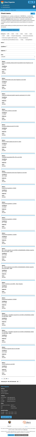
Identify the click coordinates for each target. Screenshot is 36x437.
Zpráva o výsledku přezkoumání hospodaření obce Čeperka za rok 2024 (17, 63)
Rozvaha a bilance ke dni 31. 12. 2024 (10, 126)
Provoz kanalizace (24, 37)
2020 (13, 33)
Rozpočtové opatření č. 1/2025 (9, 188)
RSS (33, 13)
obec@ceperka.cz (11, 401)
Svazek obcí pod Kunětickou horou (10, 39)
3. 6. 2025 (4, 207)
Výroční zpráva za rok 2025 (8, 364)
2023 (26, 33)
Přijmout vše (11, 435)
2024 (31, 33)
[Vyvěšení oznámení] (18, 49)
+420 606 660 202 (11, 399)
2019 (8, 33)
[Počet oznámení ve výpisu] (18, 381)
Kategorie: (3, 33)
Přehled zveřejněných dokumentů (10, 30)
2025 (3, 35)
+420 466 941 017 (11, 397)
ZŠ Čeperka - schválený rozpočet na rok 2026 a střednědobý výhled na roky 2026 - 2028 (18, 332)
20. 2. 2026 (4, 367)
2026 (8, 35)
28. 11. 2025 (4, 255)
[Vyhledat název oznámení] (18, 44)
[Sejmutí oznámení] (18, 52)
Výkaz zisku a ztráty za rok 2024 (9, 110)
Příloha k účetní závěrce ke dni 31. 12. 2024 (11, 141)
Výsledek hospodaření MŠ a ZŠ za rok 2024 (12, 157)
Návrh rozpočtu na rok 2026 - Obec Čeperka (12, 284)
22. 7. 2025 (4, 222)
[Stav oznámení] (18, 57)
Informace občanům (28, 35)
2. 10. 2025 (4, 238)
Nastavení (25, 435)
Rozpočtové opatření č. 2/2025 (9, 203)
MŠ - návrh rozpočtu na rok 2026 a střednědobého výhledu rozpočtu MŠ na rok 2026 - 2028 (18, 250)
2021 (17, 33)
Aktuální (4, 73)
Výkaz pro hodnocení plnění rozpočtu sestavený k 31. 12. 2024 (16, 95)
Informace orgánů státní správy (9, 37)
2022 (22, 33)
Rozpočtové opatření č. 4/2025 (9, 234)
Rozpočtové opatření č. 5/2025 (9, 299)
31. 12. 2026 (4, 371)
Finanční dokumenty (16, 35)
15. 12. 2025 (4, 302)
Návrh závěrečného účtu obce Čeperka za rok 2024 (14, 79)
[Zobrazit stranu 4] (4, 378)
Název (2, 42)
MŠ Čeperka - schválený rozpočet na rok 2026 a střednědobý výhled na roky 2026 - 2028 (18, 315)
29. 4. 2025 (4, 176)
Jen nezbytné (18, 435)
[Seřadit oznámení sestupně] (4, 42)
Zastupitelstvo (29, 39)
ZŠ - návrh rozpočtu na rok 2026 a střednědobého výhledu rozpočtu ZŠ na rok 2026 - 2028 (18, 267)
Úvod (2, 10)
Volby (22, 39)
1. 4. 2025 (4, 67)
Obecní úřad (6, 10)
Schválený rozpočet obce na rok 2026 (11, 348)
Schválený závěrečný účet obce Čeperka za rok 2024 (14, 172)
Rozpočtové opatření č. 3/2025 (9, 219)
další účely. (26, 429)
